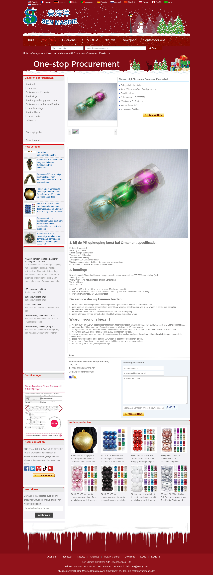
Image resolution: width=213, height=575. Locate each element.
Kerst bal (51, 53)
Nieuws (110, 40)
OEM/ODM (90, 40)
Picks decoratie (33, 140)
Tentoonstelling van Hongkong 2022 (40, 326)
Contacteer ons (154, 40)
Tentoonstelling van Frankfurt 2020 (40, 315)
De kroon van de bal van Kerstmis (42, 104)
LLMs (143, 556)
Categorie (37, 53)
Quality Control (112, 556)
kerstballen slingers (35, 108)
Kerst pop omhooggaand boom (41, 100)
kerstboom (30, 88)
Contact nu (44, 475)
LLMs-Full (156, 556)
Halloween (30, 120)
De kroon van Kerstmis (37, 92)
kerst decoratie (33, 116)
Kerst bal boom (33, 112)
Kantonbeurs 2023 (33, 304)
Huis (25, 53)
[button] (60, 408)
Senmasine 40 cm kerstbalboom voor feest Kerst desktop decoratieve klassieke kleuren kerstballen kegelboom (50, 224)
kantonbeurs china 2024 (35, 297)
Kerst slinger (31, 96)
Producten (48, 40)
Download (129, 40)
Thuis (30, 40)
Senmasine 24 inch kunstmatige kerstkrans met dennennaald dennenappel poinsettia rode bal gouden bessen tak (49, 240)
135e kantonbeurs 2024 (35, 289)
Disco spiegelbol (33, 132)
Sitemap (94, 556)
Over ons (69, 40)
